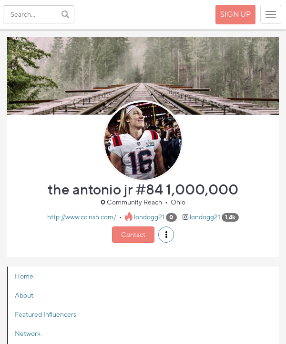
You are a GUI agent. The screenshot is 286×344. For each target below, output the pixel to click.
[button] (166, 234)
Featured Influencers (45, 314)
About (24, 295)
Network (28, 333)
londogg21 (149, 217)
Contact (133, 234)
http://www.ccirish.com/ (81, 217)
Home (24, 276)
